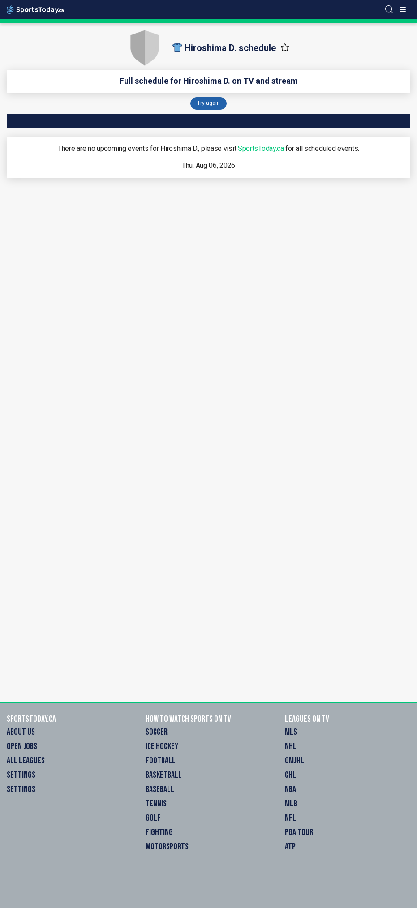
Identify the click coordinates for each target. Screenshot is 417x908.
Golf (153, 818)
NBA (290, 789)
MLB (291, 803)
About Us (21, 732)
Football (161, 760)
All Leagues (26, 760)
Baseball (160, 789)
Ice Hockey (162, 746)
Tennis (156, 803)
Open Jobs (22, 746)
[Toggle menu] (402, 9)
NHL (291, 746)
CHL (290, 775)
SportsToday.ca (261, 148)
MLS (291, 732)
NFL (290, 818)
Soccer (157, 732)
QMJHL (294, 760)
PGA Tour (299, 832)
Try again (208, 103)
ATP (290, 846)
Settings (21, 775)
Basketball (164, 775)
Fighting (159, 832)
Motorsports (167, 846)
